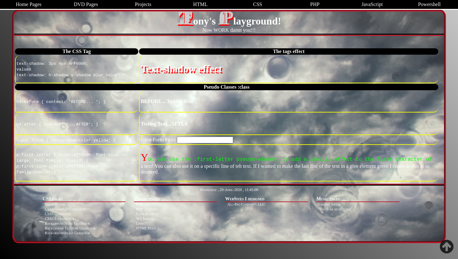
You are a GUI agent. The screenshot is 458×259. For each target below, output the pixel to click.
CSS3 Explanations (59, 218)
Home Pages (28, 4)
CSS (257, 4)
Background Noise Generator (67, 223)
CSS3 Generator (58, 214)
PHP (314, 4)
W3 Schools (145, 218)
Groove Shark (330, 204)
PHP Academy (146, 209)
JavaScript (372, 4)
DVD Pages (86, 4)
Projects (143, 4)
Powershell (429, 4)
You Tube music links (335, 209)
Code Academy (147, 214)
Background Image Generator (67, 233)
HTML (200, 4)
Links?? (142, 223)
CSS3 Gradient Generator (65, 209)
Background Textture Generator (70, 228)
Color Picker (55, 204)
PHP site (142, 204)
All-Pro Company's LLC (246, 204)
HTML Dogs (146, 228)
